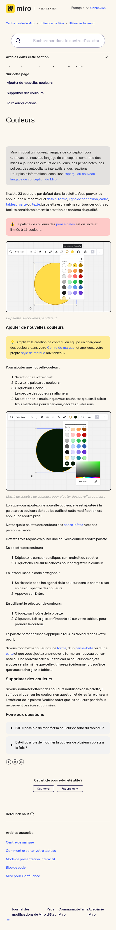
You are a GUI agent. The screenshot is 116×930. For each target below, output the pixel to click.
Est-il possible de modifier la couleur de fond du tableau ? (59, 728)
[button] (8, 920)
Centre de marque (60, 347)
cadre (103, 199)
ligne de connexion (83, 199)
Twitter (15, 762)
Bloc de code (16, 867)
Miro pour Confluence (23, 876)
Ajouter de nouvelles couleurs (30, 82)
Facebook (9, 762)
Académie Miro (96, 912)
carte (23, 204)
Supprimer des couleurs (25, 93)
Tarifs (84, 909)
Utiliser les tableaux (82, 23)
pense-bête (84, 648)
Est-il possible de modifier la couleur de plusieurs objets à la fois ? (59, 745)
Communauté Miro (69, 912)
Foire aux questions (22, 103)
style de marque (33, 353)
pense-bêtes (65, 224)
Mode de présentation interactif (30, 859)
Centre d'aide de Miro (20, 23)
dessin (52, 199)
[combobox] (58, 41)
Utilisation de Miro (51, 23)
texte (36, 204)
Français (78, 8)
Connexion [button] (98, 8)
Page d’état (51, 912)
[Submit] (16, 41)
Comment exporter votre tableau (31, 850)
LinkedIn (21, 762)
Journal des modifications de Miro (29, 912)
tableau (12, 204)
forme (62, 199)
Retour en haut (20, 814)
